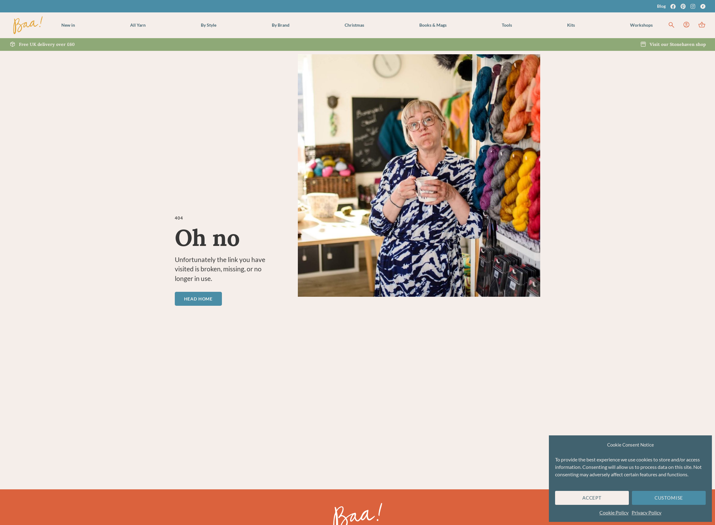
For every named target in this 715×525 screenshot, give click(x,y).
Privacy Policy (646, 512)
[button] (138, 25)
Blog (661, 6)
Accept (592, 498)
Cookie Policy (614, 512)
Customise (668, 498)
